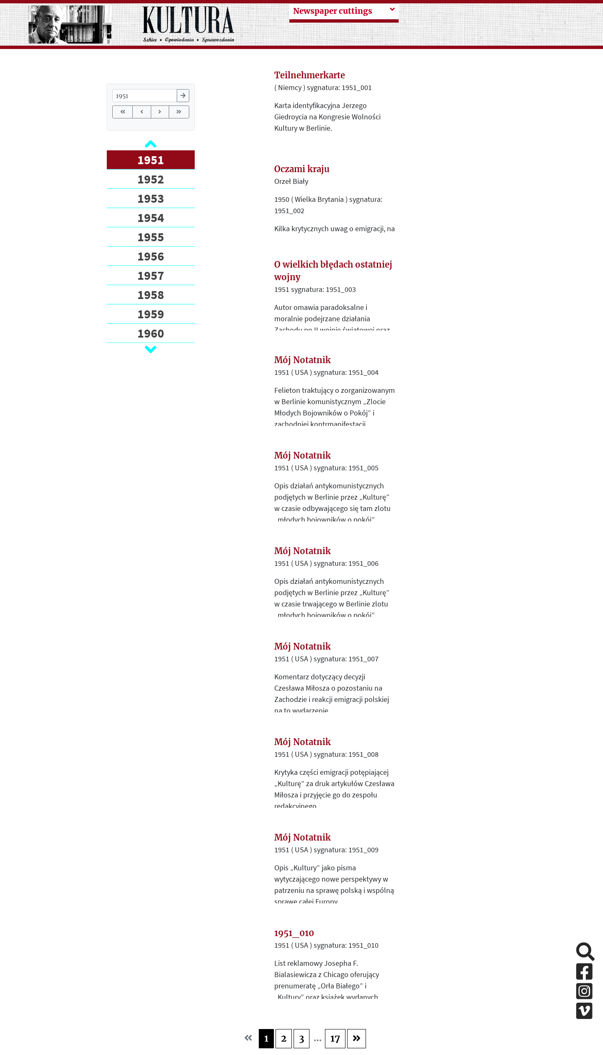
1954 (150, 217)
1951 (150, 160)
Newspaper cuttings (332, 11)
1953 (150, 198)
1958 (150, 294)
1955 (150, 237)
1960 (150, 333)
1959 (150, 314)
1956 (150, 256)
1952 (150, 179)
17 (335, 1038)
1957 (150, 275)
